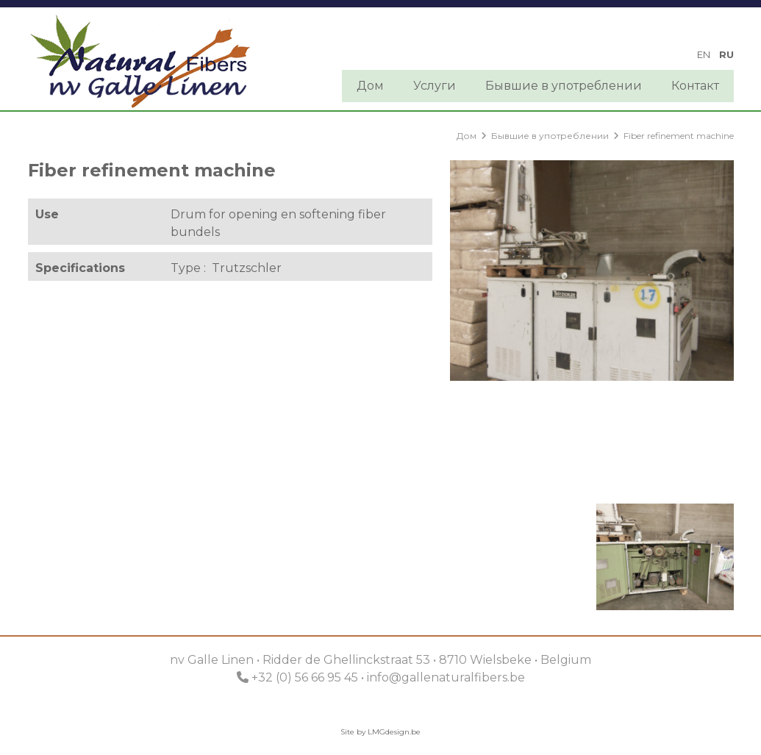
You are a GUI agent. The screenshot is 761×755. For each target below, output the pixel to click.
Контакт (695, 86)
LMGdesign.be (394, 732)
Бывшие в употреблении (563, 86)
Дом (370, 86)
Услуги (434, 86)
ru (726, 54)
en (703, 54)
